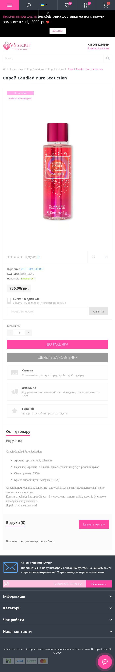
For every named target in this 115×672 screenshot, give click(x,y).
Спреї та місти (35, 69)
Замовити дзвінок (98, 48)
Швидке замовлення (57, 357)
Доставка (29, 388)
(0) (38, 257)
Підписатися (98, 584)
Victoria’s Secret (32, 269)
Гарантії (28, 409)
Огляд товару (18, 431)
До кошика (57, 344)
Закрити (58, 30)
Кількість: (13, 326)
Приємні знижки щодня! (20, 16)
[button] (48, 14)
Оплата (27, 370)
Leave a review (94, 524)
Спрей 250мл (56, 69)
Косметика (16, 69)
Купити (98, 311)
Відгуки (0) (14, 441)
